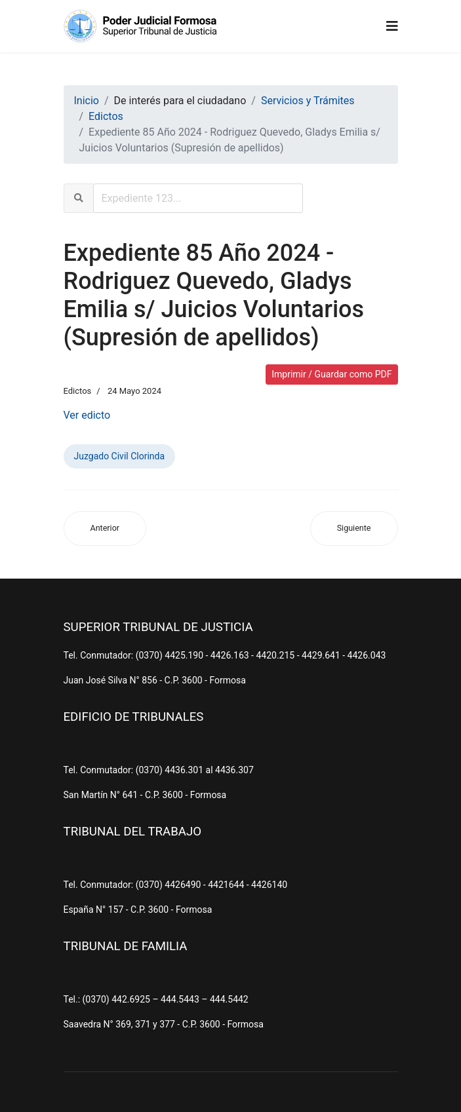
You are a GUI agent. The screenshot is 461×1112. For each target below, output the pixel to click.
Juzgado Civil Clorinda (119, 456)
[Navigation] (392, 26)
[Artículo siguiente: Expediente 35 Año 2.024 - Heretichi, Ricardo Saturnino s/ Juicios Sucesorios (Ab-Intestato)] (354, 528)
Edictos (78, 391)
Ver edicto (87, 415)
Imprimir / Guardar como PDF (331, 374)
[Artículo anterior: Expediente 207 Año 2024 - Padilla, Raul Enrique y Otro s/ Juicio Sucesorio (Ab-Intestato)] (105, 528)
